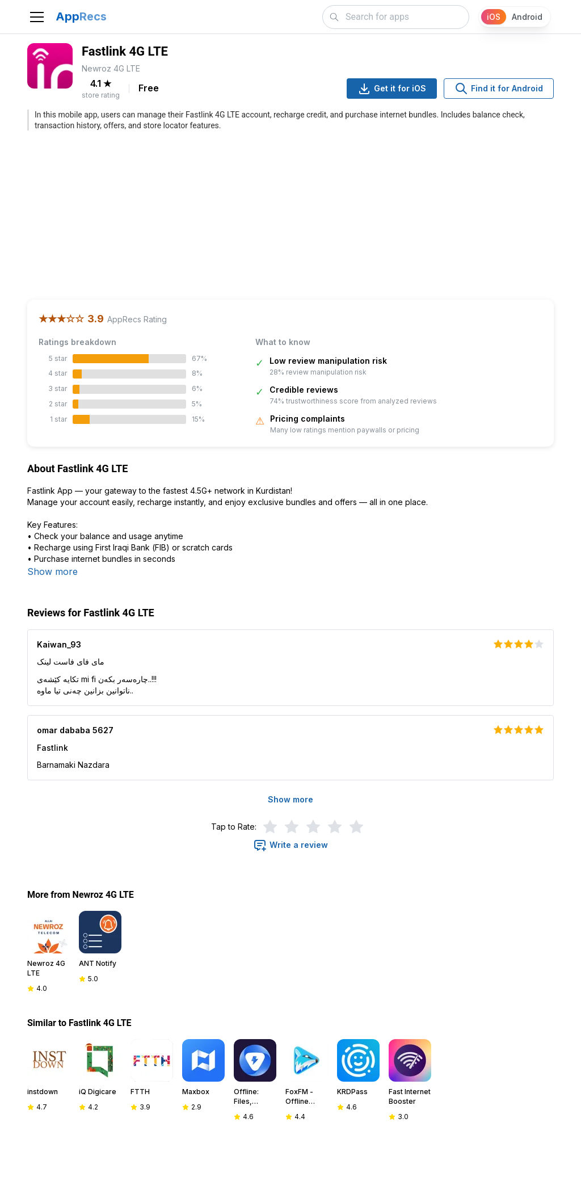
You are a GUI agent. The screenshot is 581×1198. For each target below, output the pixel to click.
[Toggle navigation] (37, 17)
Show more (52, 571)
